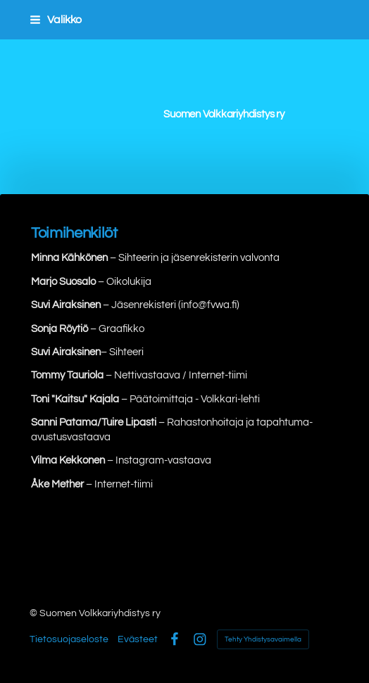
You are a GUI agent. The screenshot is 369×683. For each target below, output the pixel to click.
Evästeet (138, 639)
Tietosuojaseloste (69, 639)
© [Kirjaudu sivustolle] (34, 613)
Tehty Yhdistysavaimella (263, 639)
